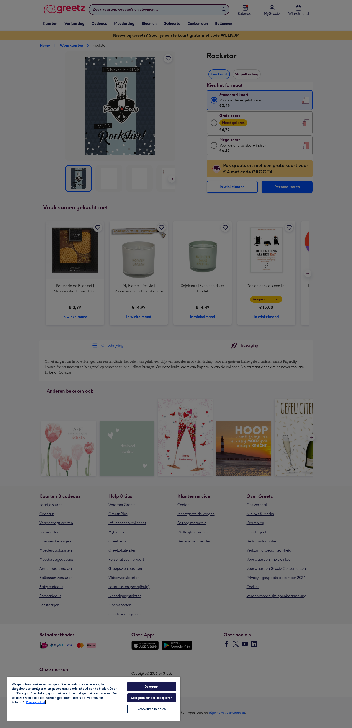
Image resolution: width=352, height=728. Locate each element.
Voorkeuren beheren (151, 709)
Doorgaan (152, 686)
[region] (93, 699)
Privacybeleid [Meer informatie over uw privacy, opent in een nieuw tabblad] (35, 702)
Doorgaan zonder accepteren (151, 698)
